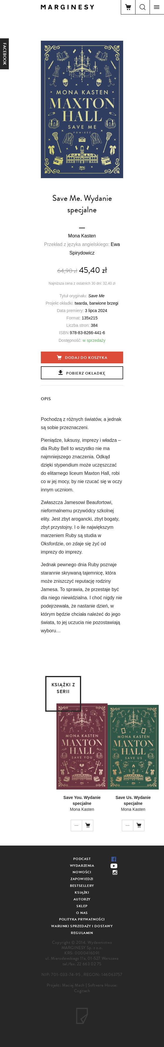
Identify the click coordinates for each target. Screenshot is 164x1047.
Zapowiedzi (82, 879)
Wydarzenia (82, 865)
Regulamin (82, 933)
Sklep (82, 906)
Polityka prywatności (82, 919)
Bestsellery (82, 885)
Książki (82, 892)
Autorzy (82, 899)
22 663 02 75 (89, 964)
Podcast (82, 858)
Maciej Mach (73, 985)
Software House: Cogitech (96, 988)
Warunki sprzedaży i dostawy (82, 926)
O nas (82, 912)
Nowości (82, 872)
